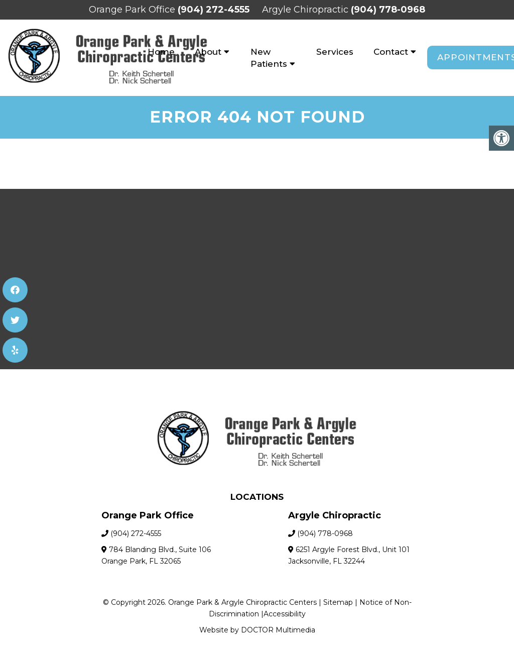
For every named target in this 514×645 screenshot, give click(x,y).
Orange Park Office (133, 9)
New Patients (268, 58)
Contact (390, 52)
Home (161, 52)
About (208, 52)
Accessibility (285, 613)
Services (334, 52)
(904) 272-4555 (213, 9)
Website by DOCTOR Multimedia (257, 629)
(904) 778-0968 (388, 9)
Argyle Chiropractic (306, 9)
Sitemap (338, 602)
